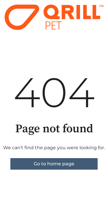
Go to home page (54, 163)
